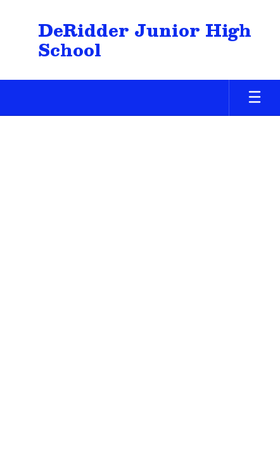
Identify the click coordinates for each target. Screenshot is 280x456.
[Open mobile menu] (254, 98)
